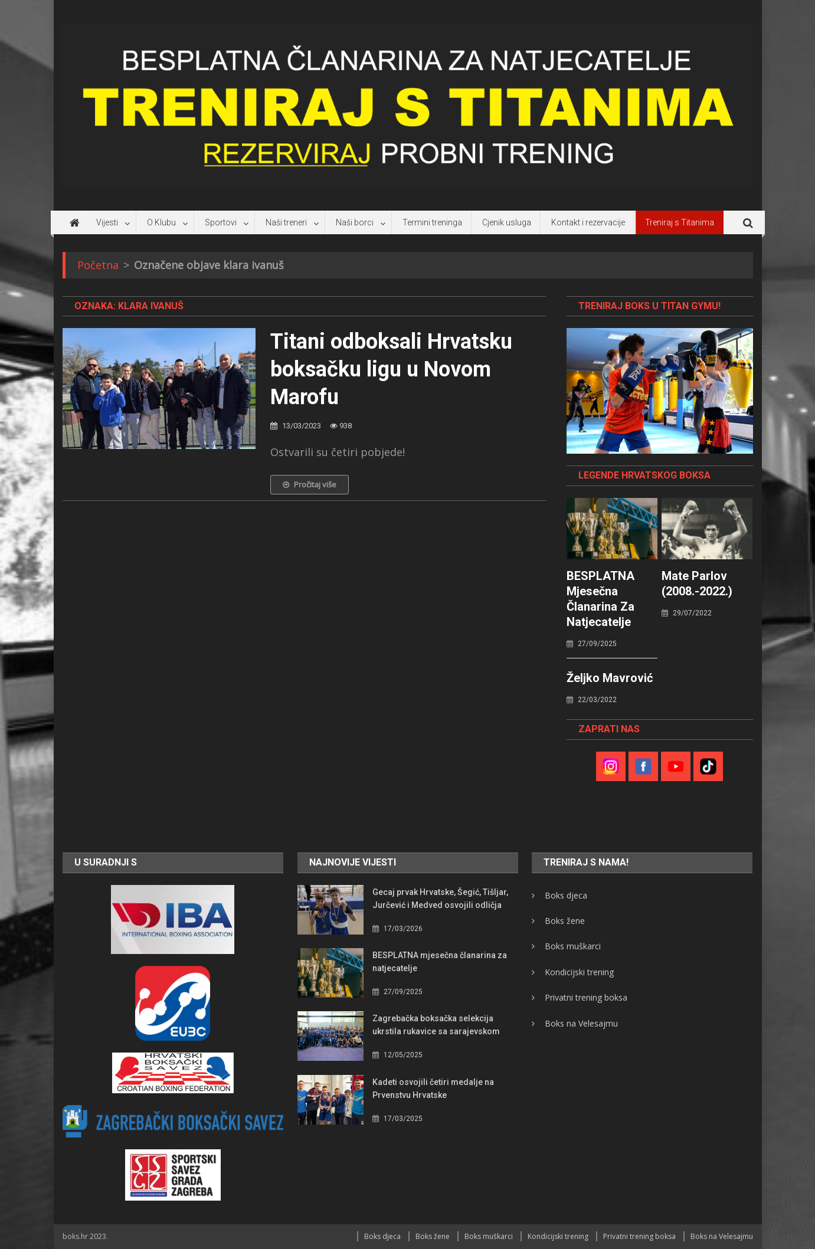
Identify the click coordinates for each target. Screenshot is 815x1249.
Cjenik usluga (506, 222)
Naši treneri (286, 222)
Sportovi (221, 222)
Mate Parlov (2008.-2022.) (697, 583)
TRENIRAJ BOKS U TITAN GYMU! (649, 306)
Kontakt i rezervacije (588, 222)
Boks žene (565, 920)
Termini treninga (432, 222)
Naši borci (355, 222)
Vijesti (107, 222)
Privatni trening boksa (586, 997)
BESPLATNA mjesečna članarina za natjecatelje (600, 599)
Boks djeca (566, 895)
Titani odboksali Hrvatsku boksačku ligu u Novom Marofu (391, 369)
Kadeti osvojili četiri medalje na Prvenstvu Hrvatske (433, 1088)
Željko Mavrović (610, 678)
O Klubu (161, 222)
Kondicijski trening (579, 972)
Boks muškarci (573, 946)
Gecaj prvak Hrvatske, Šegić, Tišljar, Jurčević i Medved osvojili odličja (440, 898)
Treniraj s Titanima (679, 222)
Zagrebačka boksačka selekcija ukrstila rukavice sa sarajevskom (436, 1025)
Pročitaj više (309, 484)
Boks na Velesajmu (581, 1023)
